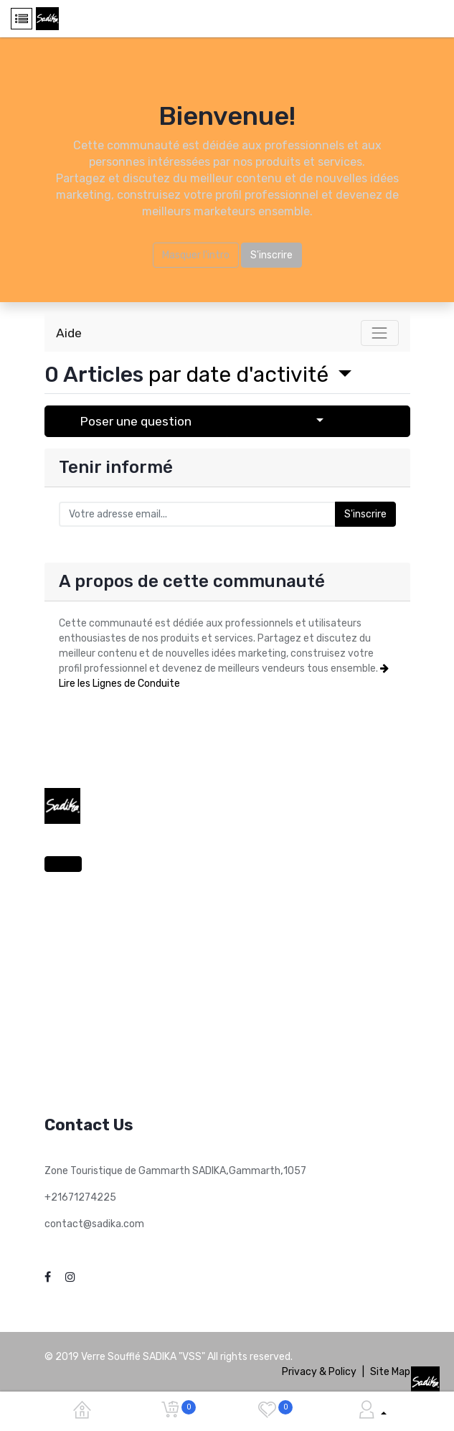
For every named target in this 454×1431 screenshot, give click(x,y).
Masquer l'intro (196, 255)
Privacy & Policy (319, 1372)
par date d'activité (241, 375)
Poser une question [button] (135, 421)
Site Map (390, 1372)
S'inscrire (271, 255)
